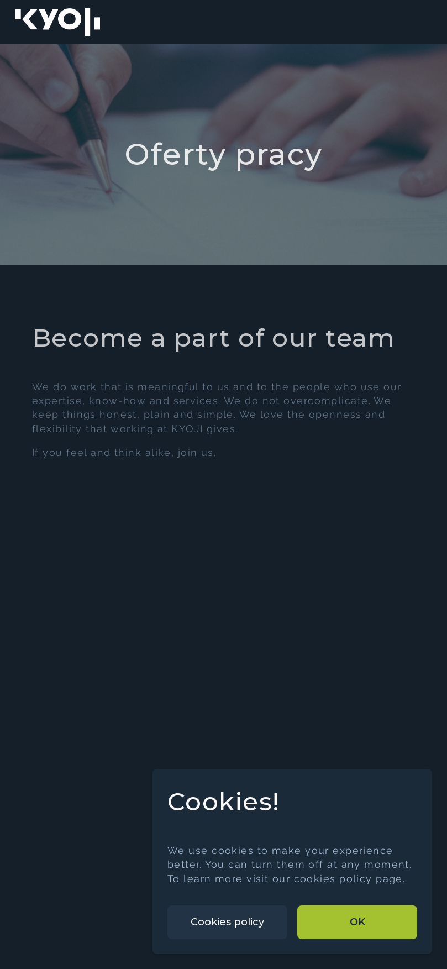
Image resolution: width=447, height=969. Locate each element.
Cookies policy (227, 922)
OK (357, 922)
